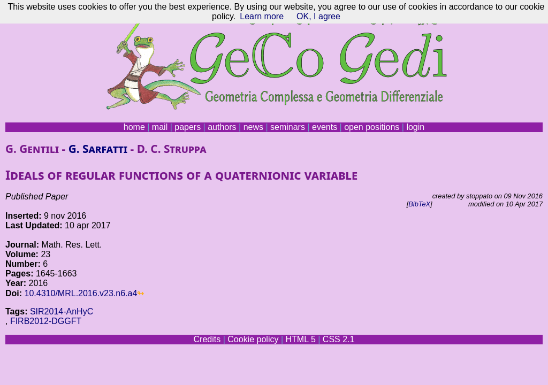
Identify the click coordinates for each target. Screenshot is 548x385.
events (324, 127)
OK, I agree (318, 16)
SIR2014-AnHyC (61, 311)
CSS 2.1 (339, 339)
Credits (207, 339)
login (415, 127)
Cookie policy (252, 339)
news (253, 127)
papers (187, 127)
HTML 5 (300, 339)
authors (222, 127)
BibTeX (419, 204)
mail (160, 127)
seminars (287, 127)
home (134, 127)
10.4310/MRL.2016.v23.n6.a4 (81, 293)
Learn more (262, 16)
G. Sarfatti (98, 148)
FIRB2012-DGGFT (45, 321)
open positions (371, 127)
